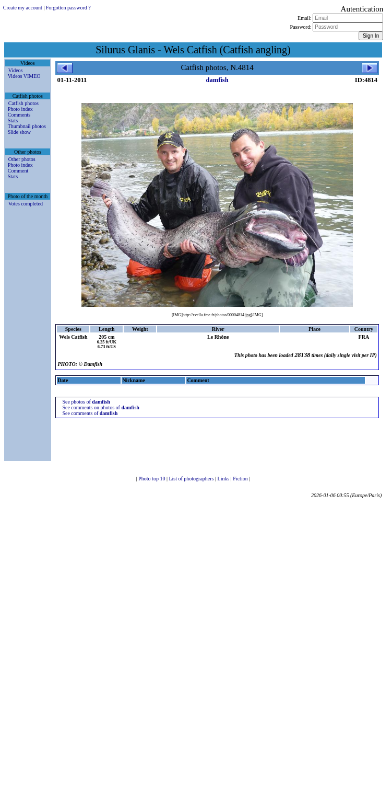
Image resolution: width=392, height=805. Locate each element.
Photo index (20, 109)
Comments (19, 115)
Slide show (19, 132)
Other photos (21, 159)
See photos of (86, 402)
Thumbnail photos (27, 126)
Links (224, 478)
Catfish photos (23, 103)
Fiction (241, 478)
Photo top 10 (152, 478)
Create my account (22, 7)
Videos (15, 70)
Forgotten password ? (68, 7)
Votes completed (25, 203)
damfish (217, 80)
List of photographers (192, 478)
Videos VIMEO (24, 76)
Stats (13, 120)
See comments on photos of (100, 407)
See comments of (89, 413)
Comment (18, 171)
